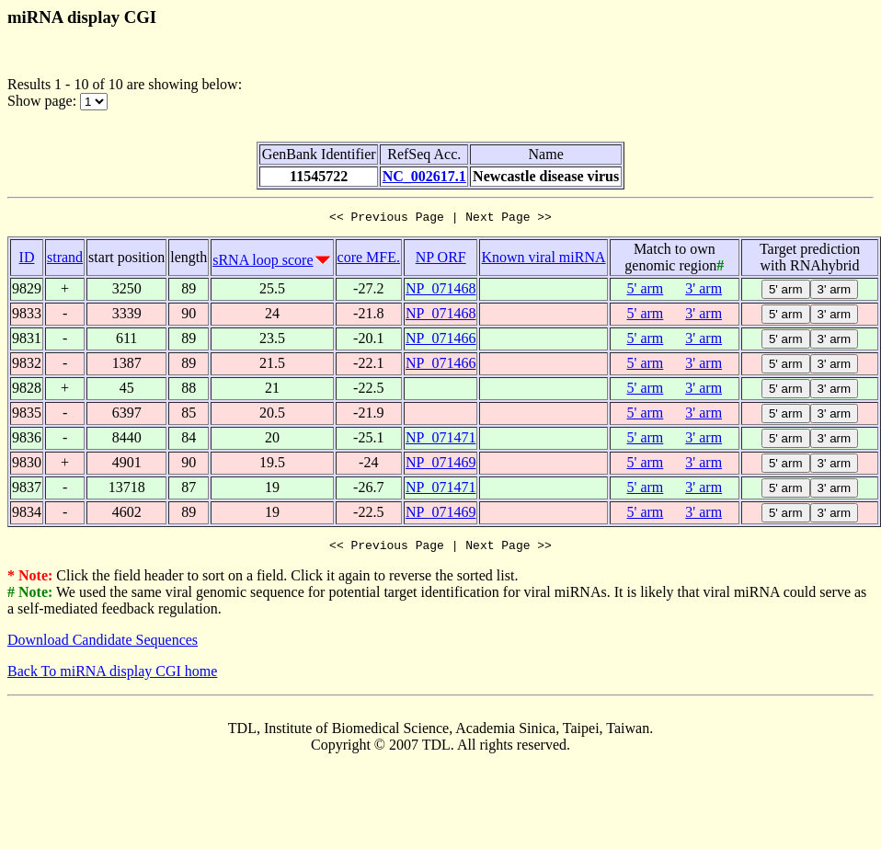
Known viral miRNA (543, 260)
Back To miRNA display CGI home (112, 676)
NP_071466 (440, 341)
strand (65, 260)
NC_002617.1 (424, 176)
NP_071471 (440, 440)
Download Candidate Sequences (102, 645)
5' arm (645, 291)
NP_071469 (440, 465)
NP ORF (441, 260)
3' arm (703, 291)
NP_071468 (440, 291)
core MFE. (369, 260)
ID (27, 260)
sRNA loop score (262, 262)
